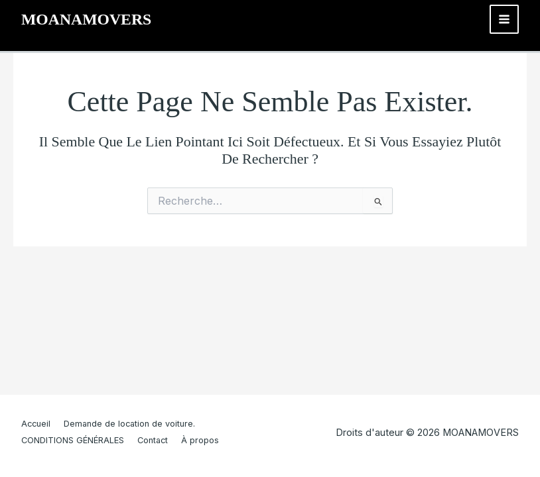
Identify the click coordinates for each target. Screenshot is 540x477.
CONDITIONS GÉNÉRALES (72, 440)
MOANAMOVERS (86, 19)
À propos (200, 440)
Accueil (35, 424)
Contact (152, 440)
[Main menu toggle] (504, 19)
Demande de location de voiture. (129, 424)
